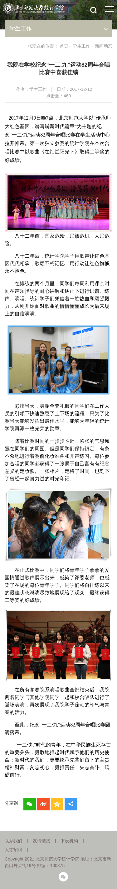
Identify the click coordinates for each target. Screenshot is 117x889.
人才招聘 (13, 849)
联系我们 (13, 840)
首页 (64, 46)
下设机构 (69, 840)
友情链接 (41, 840)
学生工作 (81, 46)
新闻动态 (103, 46)
